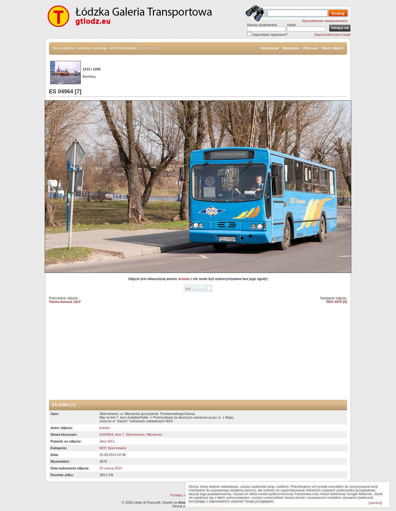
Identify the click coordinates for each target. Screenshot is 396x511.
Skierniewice (135, 434)
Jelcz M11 (107, 441)
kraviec (184, 279)
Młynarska (154, 434)
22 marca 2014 (110, 468)
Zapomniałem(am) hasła (332, 34)
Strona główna (63, 48)
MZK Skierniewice (123, 48)
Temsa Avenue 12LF (65, 302)
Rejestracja (270, 48)
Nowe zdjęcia (332, 48)
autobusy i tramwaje (92, 48)
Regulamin (291, 48)
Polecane (310, 48)
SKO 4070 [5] (336, 302)
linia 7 (119, 434)
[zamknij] (375, 503)
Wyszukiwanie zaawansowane (324, 21)
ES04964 (106, 434)
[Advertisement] (198, 354)
